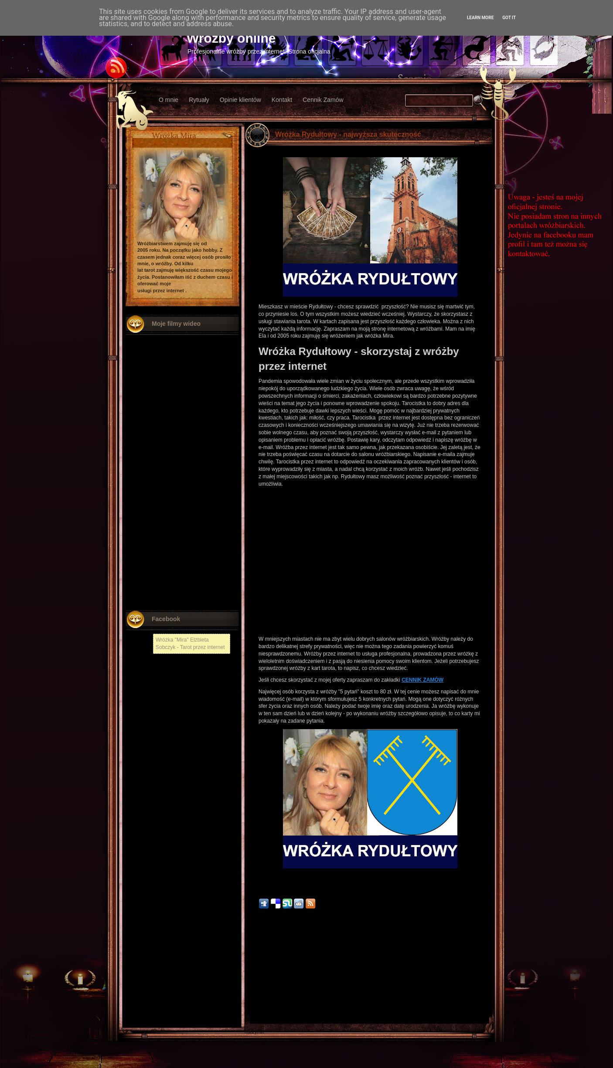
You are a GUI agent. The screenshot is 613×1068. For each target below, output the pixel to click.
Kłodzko (252, 995)
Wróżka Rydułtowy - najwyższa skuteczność (348, 134)
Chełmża (253, 977)
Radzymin (254, 1032)
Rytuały (199, 99)
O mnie (168, 99)
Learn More (480, 17)
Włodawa (253, 1007)
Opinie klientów (240, 99)
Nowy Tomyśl (257, 983)
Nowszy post (263, 966)
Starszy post (477, 966)
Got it (509, 17)
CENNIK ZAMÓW (422, 680)
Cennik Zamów (323, 99)
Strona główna (370, 966)
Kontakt (282, 99)
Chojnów (253, 1019)
